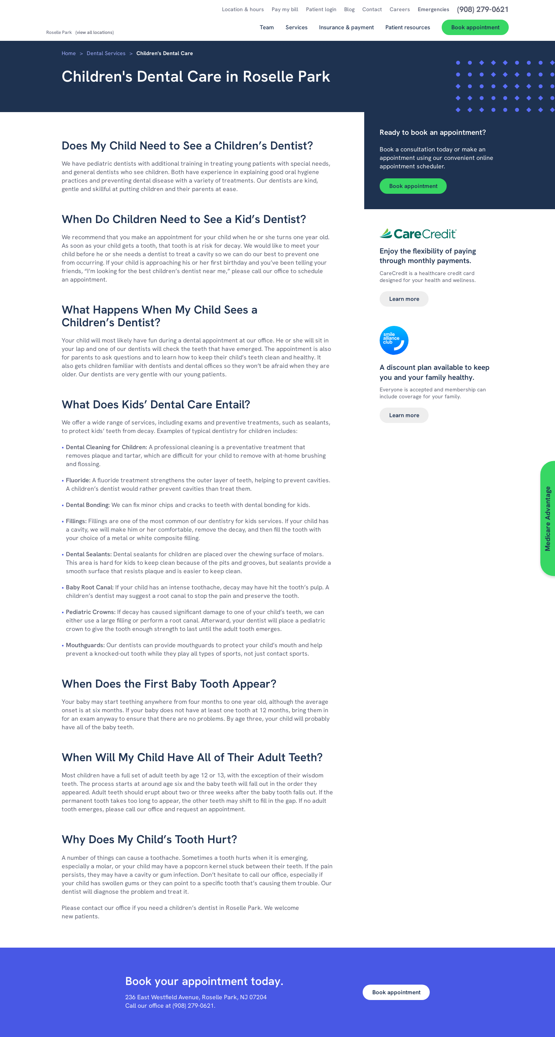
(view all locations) (95, 32)
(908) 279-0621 (193, 1006)
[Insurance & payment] (346, 30)
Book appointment (413, 186)
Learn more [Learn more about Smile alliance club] (404, 415)
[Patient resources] (407, 30)
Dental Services (106, 53)
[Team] (267, 30)
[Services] (297, 30)
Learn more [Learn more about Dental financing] (404, 299)
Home (69, 53)
